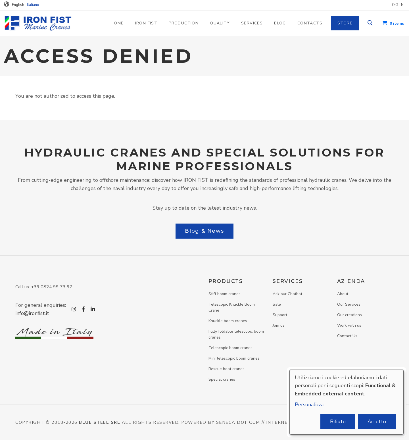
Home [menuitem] (117, 23)
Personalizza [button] (309, 404)
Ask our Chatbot (287, 294)
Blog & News (204, 231)
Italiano (33, 4)
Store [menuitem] (344, 23)
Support (280, 315)
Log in (397, 4)
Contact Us (347, 336)
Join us (279, 325)
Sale (277, 304)
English (18, 4)
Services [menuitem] (252, 23)
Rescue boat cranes (226, 369)
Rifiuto (338, 421)
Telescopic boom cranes (230, 348)
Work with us (349, 325)
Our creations (349, 315)
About (342, 294)
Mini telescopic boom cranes (234, 358)
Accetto (377, 421)
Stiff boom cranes (224, 294)
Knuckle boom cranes (227, 321)
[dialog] (346, 402)
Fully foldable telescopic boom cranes (236, 334)
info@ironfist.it (32, 313)
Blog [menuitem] (280, 23)
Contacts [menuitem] (309, 23)
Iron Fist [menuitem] (146, 23)
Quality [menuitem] (220, 23)
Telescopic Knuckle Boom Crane (231, 307)
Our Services (348, 304)
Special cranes (221, 379)
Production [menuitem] (184, 23)
